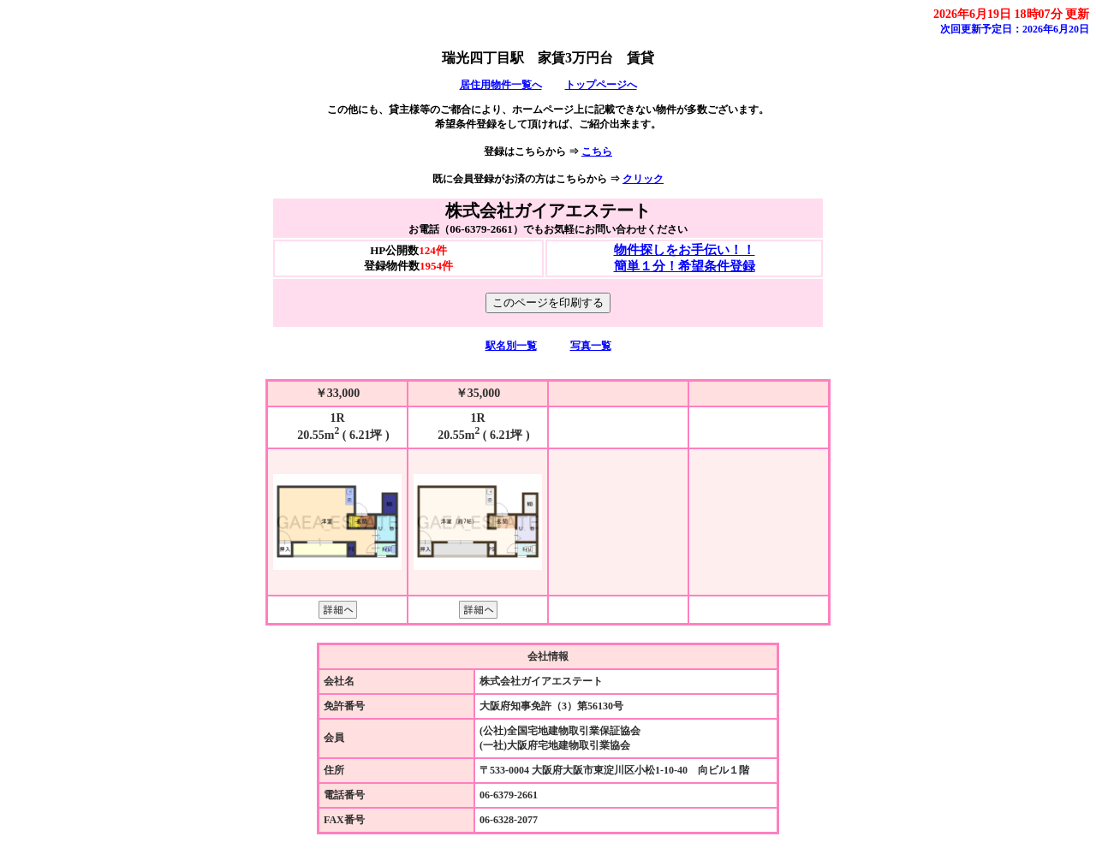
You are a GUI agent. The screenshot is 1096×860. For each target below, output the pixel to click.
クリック (643, 179)
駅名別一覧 (511, 346)
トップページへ (601, 85)
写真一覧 (590, 346)
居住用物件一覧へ (501, 85)
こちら (596, 151)
